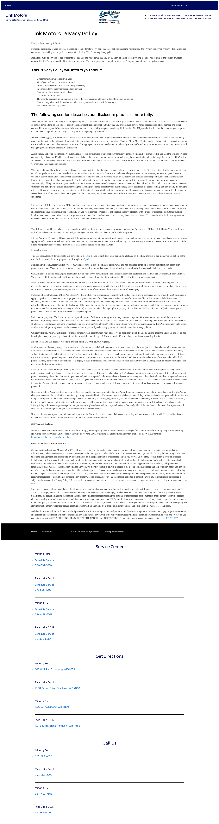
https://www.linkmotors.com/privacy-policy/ (51, 437)
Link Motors (16, 15)
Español (8, 5)
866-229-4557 (172, 518)
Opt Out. (87, 259)
